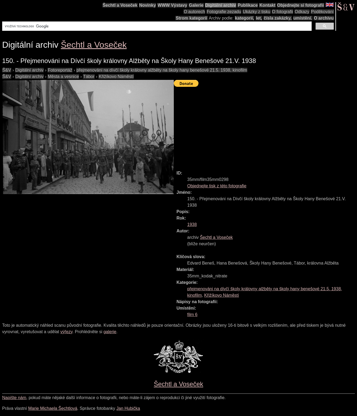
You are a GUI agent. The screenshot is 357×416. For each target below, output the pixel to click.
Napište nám (14, 397)
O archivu (324, 18)
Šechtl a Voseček (120, 5)
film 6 (192, 314)
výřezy (66, 331)
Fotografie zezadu (224, 11)
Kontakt (267, 5)
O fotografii (282, 11)
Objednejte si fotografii (300, 5)
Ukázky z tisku (256, 11)
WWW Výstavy (172, 5)
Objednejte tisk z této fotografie (216, 186)
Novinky (147, 5)
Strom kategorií (191, 18)
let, (259, 18)
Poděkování (322, 11)
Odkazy (302, 11)
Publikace (248, 5)
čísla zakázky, (278, 18)
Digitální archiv (220, 5)
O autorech (194, 11)
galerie (110, 331)
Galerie (196, 5)
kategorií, (244, 18)
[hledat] (156, 26)
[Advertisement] (265, 126)
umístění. (302, 18)
